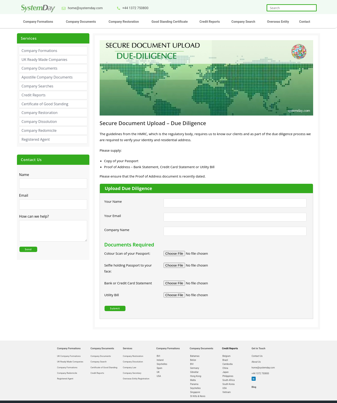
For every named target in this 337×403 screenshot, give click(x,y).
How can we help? (35, 216)
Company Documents (40, 68)
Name (24, 174)
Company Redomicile (39, 130)
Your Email (114, 215)
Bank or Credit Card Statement (128, 282)
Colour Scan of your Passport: (127, 253)
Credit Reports (33, 94)
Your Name (113, 201)
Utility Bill (111, 294)
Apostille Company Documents (47, 77)
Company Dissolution (39, 121)
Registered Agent (36, 139)
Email (25, 195)
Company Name (116, 229)
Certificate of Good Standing (45, 103)
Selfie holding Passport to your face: (128, 267)
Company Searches (37, 85)
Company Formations (39, 50)
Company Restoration (40, 112)
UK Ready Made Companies (44, 59)
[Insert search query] (292, 7)
